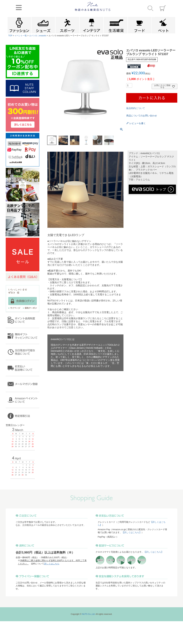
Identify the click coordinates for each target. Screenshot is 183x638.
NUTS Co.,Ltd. (88, 614)
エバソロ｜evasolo (37, 35)
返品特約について (135, 108)
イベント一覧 (21, 35)
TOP (10, 35)
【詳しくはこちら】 (131, 532)
